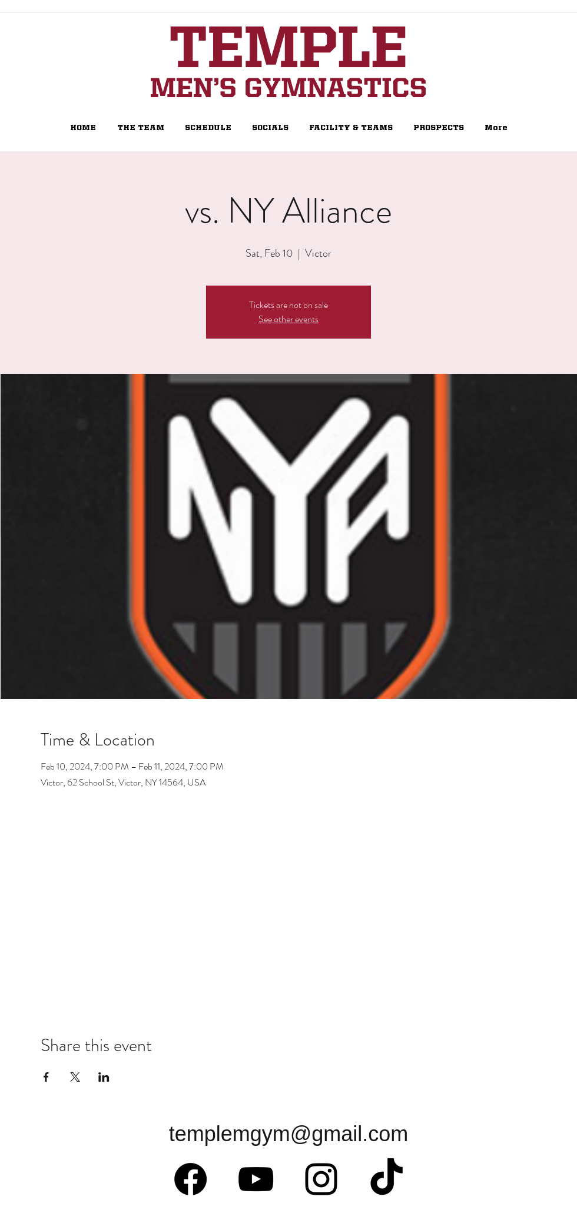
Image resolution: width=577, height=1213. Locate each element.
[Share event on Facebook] (46, 1077)
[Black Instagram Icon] (321, 1179)
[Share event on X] (75, 1077)
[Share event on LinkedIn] (104, 1077)
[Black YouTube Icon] (255, 1179)
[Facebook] (190, 1179)
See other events (288, 319)
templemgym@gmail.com (289, 1134)
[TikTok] (386, 1179)
